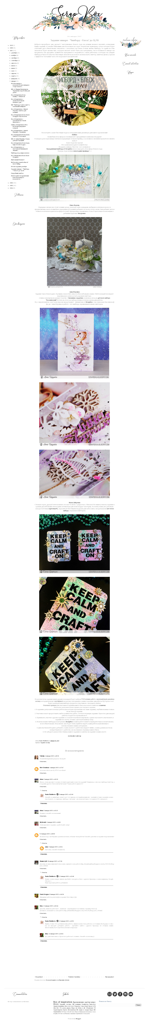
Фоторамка (89, 1012)
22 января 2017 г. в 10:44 (50, 906)
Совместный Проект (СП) (88, 1006)
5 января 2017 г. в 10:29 (51, 779)
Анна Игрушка (74, 292)
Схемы (85, 1013)
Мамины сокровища (70, 1013)
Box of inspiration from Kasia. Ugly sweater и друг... (20, 143)
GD (62, 1012)
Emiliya (74, 135)
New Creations (44, 767)
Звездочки (81, 213)
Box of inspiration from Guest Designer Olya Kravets (20, 115)
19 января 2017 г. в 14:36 (56, 894)
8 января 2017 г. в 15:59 (48, 834)
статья (94, 1012)
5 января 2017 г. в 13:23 (51, 810)
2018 (11, 48)
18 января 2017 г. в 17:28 (55, 861)
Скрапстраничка (58, 1006)
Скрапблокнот (79, 1013)
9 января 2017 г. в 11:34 (55, 847)
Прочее (65, 1010)
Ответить (43, 761)
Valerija (42, 756)
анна (46, 847)
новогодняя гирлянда (81, 151)
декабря (14, 53)
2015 (11, 185)
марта (13, 76)
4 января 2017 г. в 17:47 (56, 767)
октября (14, 58)
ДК (70, 1012)
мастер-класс (90, 1002)
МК (77, 1010)
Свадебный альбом (17, 173)
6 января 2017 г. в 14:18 (53, 822)
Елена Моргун (75, 1012)
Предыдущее (109, 977)
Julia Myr (56, 1008)
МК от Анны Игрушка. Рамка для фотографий (20, 139)
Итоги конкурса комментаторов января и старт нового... (20, 85)
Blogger (78, 1018)
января (13, 81)
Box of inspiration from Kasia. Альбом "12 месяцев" (20, 135)
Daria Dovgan (44, 894)
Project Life (66, 1012)
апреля (13, 73)
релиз (88, 1013)
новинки (78, 1004)
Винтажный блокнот (18, 160)
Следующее (39, 977)
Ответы (44, 790)
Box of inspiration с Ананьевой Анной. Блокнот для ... (17, 100)
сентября (14, 60)
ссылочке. (102, 705)
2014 (11, 188)
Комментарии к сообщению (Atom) (57, 980)
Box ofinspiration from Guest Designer (20, 156)
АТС (59, 1013)
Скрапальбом (57, 1012)
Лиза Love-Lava (69, 1006)
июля (13, 65)
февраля (14, 78)
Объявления (89, 1008)
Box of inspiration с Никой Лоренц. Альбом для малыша (19, 110)
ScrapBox (89, 302)
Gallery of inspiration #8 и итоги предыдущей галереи (19, 126)
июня (13, 68)
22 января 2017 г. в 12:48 (66, 876)
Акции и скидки (84, 1010)
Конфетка (85, 1004)
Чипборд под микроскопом (20, 153)
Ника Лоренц (74, 205)
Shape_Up (74, 1008)
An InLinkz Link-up (74, 736)
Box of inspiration (62, 1002)
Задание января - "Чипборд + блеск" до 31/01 (20, 169)
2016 (11, 183)
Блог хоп (62, 1013)
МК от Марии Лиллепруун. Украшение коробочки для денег (20, 90)
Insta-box (93, 1004)
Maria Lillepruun (74, 503)
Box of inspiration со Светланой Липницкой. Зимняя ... (19, 148)
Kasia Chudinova (50, 794)
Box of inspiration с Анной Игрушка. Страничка (19, 131)
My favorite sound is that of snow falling (19, 163)
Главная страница (74, 977)
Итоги (55, 1004)
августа (14, 63)
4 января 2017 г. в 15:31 (52, 756)
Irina (41, 906)
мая (12, 71)
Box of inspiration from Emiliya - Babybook (18, 95)
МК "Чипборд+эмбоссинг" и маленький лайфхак (20, 105)
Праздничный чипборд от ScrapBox (59, 149)
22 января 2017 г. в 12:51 (66, 921)
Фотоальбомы (72, 1010)
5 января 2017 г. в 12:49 (66, 794)
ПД (73, 1004)
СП (95, 1008)
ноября (13, 55)
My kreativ (43, 822)
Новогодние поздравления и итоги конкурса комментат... (20, 177)
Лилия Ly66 (43, 861)
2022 (11, 45)
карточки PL (53, 509)
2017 (11, 50)
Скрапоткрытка (57, 1010)
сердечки (79, 298)
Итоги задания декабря (19, 166)
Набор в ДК (81, 1008)
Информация (82, 1012)
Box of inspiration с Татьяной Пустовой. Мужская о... (18, 120)
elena (41, 779)
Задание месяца (45, 742)
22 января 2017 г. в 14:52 (56, 934)
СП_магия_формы (65, 1008)
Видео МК (93, 1010)
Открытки (77, 1006)
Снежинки (71, 298)
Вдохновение (78, 1002)
